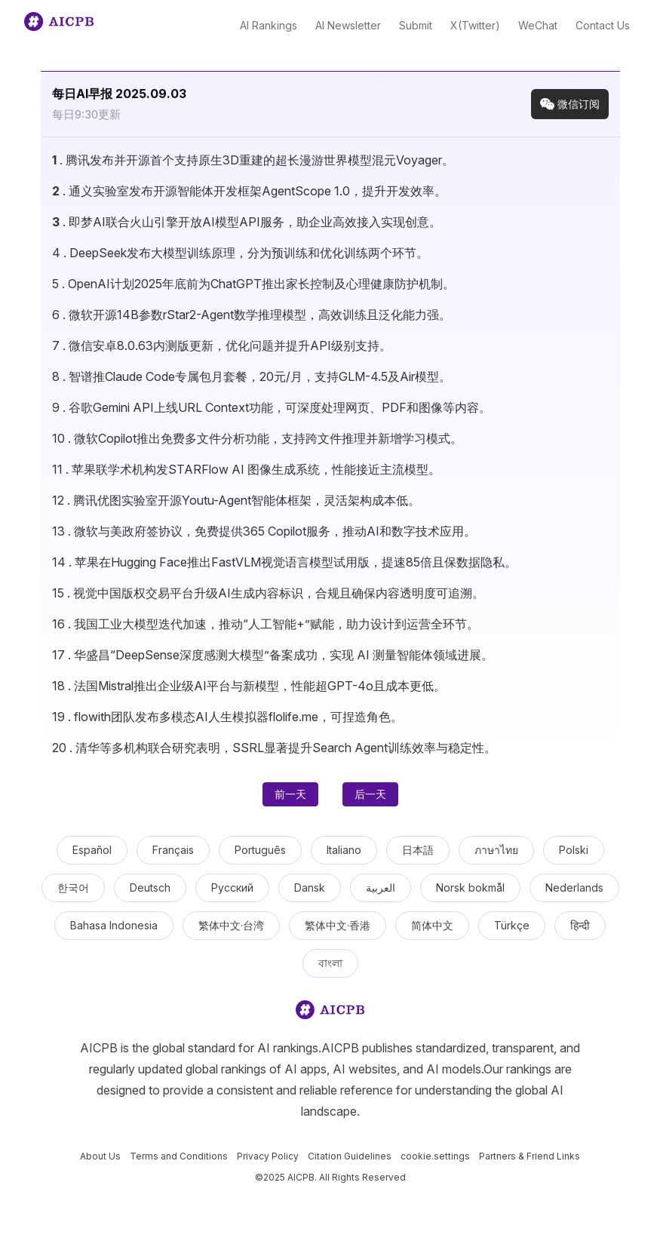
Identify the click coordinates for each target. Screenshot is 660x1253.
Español (92, 849)
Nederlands (574, 887)
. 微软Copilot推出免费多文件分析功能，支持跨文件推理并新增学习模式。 (257, 438)
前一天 (290, 794)
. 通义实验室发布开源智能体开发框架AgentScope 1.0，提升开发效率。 (249, 190)
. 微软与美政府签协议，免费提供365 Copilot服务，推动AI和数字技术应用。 (264, 531)
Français (173, 849)
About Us (100, 1156)
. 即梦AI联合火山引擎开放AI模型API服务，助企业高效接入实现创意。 (246, 221)
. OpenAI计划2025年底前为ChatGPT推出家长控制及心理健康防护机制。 (253, 283)
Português (260, 849)
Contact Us (603, 25)
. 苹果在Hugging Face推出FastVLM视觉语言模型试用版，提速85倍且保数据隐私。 (284, 562)
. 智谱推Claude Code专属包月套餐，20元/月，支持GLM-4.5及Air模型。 (251, 376)
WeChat (537, 25)
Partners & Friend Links (529, 1156)
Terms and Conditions (179, 1156)
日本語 (418, 849)
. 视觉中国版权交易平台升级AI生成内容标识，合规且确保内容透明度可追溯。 (268, 592)
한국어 (73, 887)
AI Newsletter (348, 25)
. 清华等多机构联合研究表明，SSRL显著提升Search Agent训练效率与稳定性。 (274, 747)
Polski (573, 849)
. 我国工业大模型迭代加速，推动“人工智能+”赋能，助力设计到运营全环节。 (265, 623)
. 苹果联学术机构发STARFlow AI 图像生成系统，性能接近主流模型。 (246, 469)
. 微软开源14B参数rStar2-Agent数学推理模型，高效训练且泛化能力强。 (251, 314)
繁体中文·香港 (337, 925)
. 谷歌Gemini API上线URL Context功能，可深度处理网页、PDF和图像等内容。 (271, 407)
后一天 (370, 794)
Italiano (344, 849)
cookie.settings (435, 1156)
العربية (380, 887)
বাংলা (330, 963)
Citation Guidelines (349, 1156)
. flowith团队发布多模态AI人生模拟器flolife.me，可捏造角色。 (227, 716)
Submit (415, 25)
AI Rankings (268, 25)
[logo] (330, 1012)
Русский (232, 887)
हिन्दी (580, 925)
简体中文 (432, 925)
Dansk (309, 887)
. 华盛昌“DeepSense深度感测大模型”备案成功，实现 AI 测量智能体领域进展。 (272, 654)
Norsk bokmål (470, 887)
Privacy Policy (268, 1156)
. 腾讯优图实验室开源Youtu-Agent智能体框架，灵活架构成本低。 (236, 500)
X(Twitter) (475, 25)
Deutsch (150, 887)
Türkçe (512, 925)
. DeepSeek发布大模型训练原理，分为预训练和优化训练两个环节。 (240, 252)
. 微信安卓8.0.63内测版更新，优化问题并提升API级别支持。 (221, 345)
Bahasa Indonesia (114, 925)
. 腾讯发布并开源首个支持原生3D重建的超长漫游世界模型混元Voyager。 (253, 159)
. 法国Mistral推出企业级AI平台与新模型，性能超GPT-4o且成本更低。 (249, 685)
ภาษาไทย (496, 849)
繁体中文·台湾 (231, 925)
